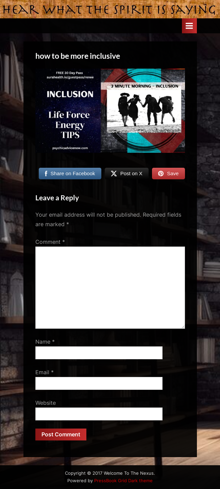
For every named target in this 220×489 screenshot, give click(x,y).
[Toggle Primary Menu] (189, 25)
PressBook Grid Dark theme (123, 480)
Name (45, 341)
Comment (50, 241)
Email (44, 372)
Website (45, 402)
